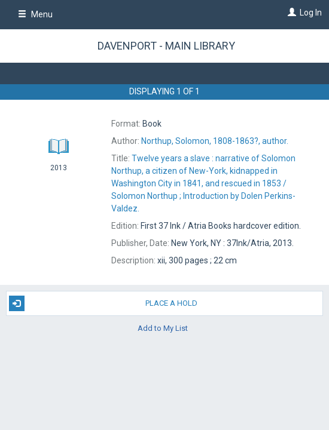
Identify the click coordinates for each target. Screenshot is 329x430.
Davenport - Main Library (166, 45)
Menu (35, 14)
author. (214, 141)
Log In (311, 12)
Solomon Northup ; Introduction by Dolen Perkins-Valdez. (203, 183)
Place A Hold (103, 303)
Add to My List (163, 328)
